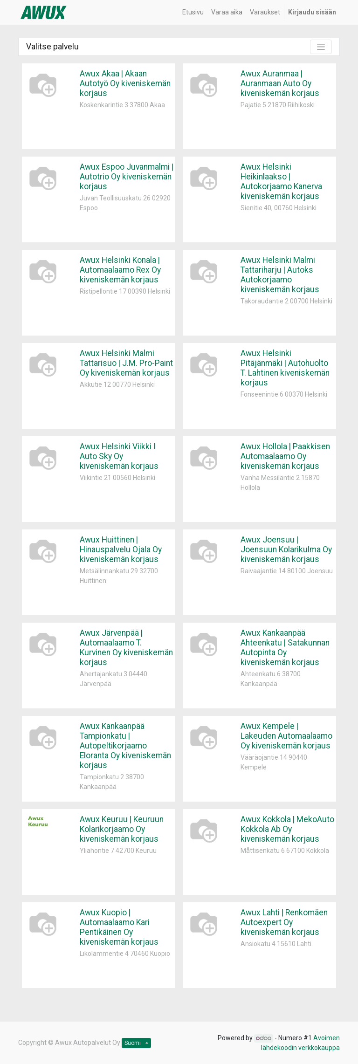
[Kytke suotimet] (321, 47)
